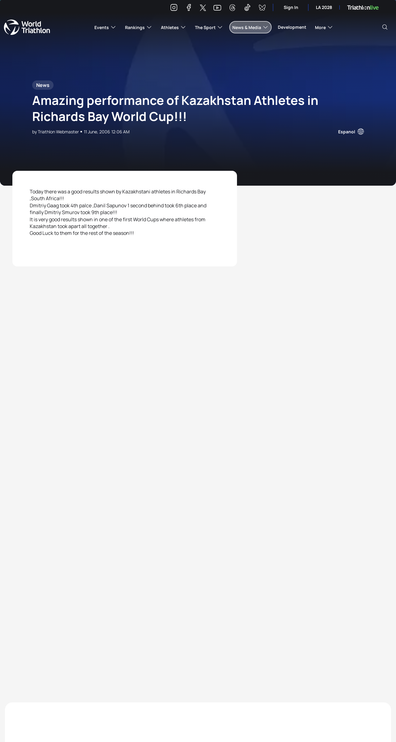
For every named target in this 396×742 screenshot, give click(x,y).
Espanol (346, 132)
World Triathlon (27, 27)
